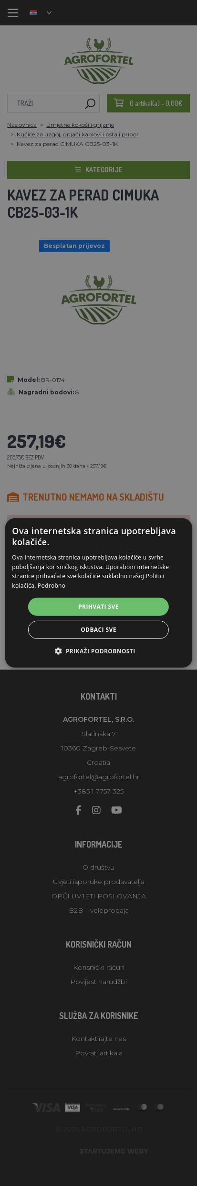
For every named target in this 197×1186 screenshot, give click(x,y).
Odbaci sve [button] (98, 630)
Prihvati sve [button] (98, 607)
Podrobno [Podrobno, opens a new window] (51, 586)
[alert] (98, 593)
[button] (98, 651)
